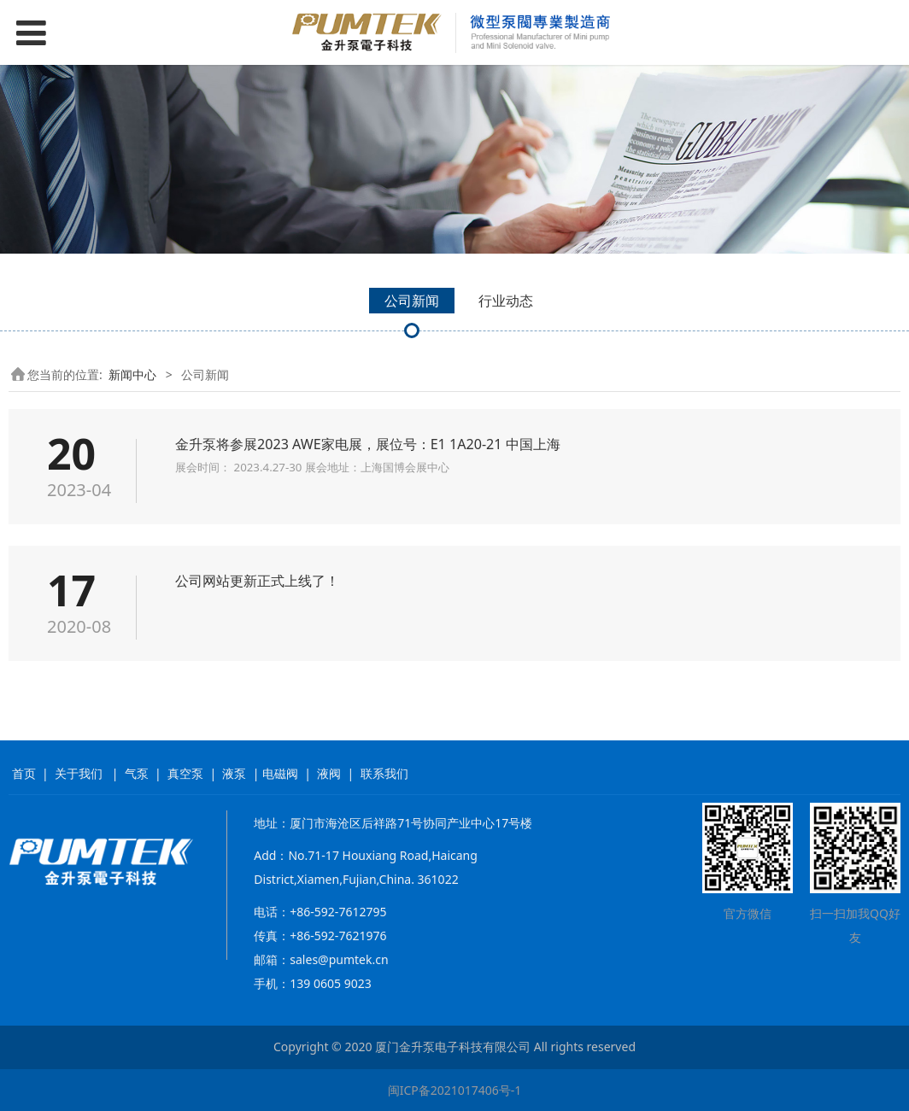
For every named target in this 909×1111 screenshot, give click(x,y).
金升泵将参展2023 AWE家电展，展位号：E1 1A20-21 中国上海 (367, 444)
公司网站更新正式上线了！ (257, 580)
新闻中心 (132, 374)
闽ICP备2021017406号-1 (455, 1090)
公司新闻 (411, 300)
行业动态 (505, 300)
